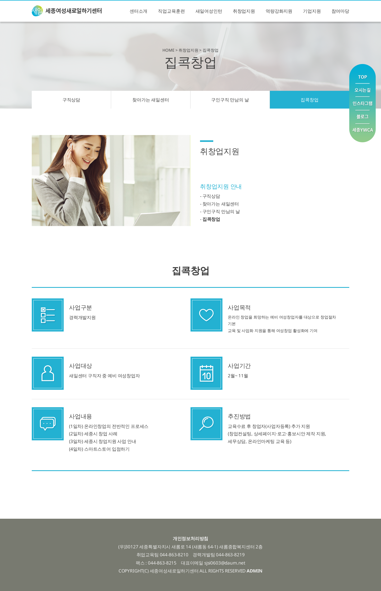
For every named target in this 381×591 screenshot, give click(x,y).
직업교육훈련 (171, 11)
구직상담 (71, 100)
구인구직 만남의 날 (230, 100)
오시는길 (362, 90)
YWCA (362, 133)
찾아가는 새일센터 (150, 100)
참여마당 (340, 11)
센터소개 (138, 11)
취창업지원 (244, 11)
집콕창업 (309, 100)
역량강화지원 (279, 11)
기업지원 (312, 11)
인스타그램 (362, 103)
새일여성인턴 (209, 11)
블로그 (362, 117)
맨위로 (362, 73)
